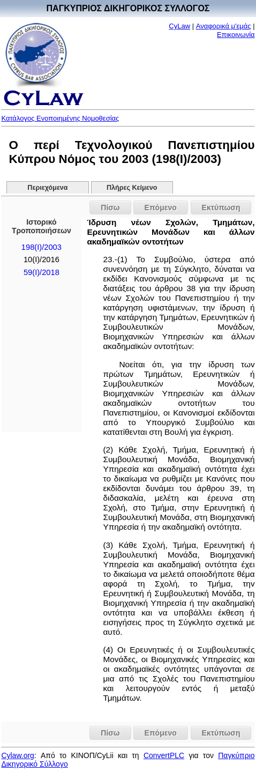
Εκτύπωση (221, 207)
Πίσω (110, 207)
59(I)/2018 (41, 272)
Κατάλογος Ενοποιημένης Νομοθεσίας (60, 118)
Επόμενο (161, 207)
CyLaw (179, 26)
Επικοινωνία (236, 35)
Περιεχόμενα (47, 187)
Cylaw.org (17, 755)
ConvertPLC (164, 755)
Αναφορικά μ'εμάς (223, 26)
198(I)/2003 (41, 247)
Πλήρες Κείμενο (132, 187)
